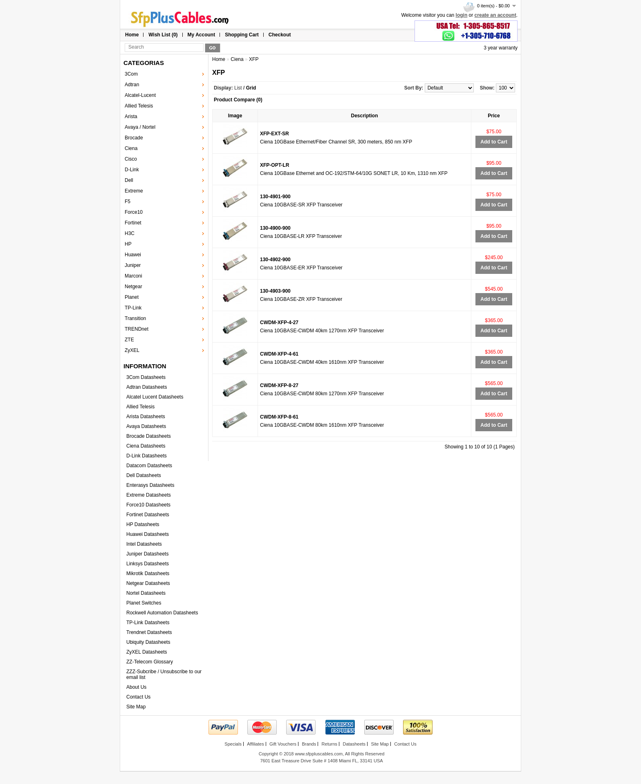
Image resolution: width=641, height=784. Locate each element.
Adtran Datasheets (146, 387)
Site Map (136, 707)
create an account (495, 15)
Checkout (280, 35)
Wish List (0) (162, 35)
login (462, 15)
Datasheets (354, 743)
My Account (201, 35)
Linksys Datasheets (147, 564)
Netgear (133, 286)
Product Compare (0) (238, 100)
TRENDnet (136, 329)
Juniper (133, 265)
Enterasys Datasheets (150, 485)
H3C (129, 233)
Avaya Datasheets (146, 426)
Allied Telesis (139, 106)
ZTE (129, 340)
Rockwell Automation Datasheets (162, 613)
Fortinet (133, 223)
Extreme (134, 191)
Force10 (134, 212)
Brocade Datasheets (148, 436)
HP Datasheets (142, 524)
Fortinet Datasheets (147, 514)
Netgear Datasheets (148, 583)
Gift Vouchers (282, 743)
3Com (131, 74)
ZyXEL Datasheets (146, 652)
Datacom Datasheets (149, 465)
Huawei (133, 255)
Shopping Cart (242, 35)
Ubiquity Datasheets (148, 642)
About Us (136, 687)
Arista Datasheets (145, 416)
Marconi (133, 276)
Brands (309, 743)
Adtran (132, 84)
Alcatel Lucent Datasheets (154, 397)
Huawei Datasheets (147, 534)
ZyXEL (132, 350)
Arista (131, 116)
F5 (127, 201)
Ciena (131, 148)
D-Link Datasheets (146, 456)
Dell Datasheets (143, 475)
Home (132, 35)
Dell (129, 180)
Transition (135, 318)
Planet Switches (143, 603)
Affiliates (255, 743)
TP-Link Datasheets (147, 622)
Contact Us (138, 697)
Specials (233, 743)
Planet (132, 297)
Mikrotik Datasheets (147, 573)
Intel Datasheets (144, 544)
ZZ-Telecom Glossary (149, 662)
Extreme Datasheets (148, 495)
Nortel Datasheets (146, 593)
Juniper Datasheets (147, 554)
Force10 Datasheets (148, 505)
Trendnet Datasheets (149, 632)
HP (128, 244)
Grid (251, 88)
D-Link (132, 169)
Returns (330, 743)
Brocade (134, 138)
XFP (253, 59)
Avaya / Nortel (140, 127)
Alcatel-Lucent (140, 95)
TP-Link (133, 308)
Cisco (131, 159)
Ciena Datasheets (145, 446)
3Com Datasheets (146, 377)
